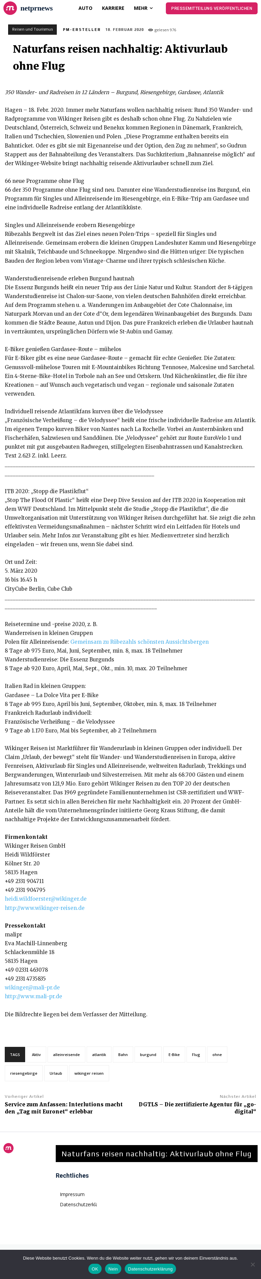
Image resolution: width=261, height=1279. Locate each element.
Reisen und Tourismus (32, 29)
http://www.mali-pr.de (33, 996)
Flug (196, 1054)
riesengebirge (23, 1073)
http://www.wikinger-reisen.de (45, 908)
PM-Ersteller (82, 30)
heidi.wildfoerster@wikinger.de (46, 899)
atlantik (99, 1054)
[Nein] (252, 1264)
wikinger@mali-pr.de (32, 987)
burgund (148, 1054)
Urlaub (56, 1073)
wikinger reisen (89, 1073)
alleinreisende (66, 1054)
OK (95, 1269)
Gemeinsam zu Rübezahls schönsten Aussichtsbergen (139, 642)
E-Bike (174, 1054)
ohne (217, 1054)
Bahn (123, 1054)
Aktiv (36, 1054)
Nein (113, 1269)
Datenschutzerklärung (150, 1269)
